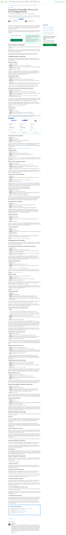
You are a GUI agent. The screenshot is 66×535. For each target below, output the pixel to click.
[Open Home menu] (17, 2)
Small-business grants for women (17, 272)
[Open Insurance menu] (22, 2)
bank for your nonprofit (20, 509)
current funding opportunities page (29, 113)
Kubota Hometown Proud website (20, 367)
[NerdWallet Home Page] (4, 2)
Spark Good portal (17, 69)
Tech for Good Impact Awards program (16, 341)
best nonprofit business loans (20, 512)
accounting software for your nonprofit (24, 508)
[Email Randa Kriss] (12, 533)
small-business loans (11, 26)
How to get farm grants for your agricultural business (21, 238)
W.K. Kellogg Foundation (14, 85)
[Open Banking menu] (14, 2)
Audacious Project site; (27, 298)
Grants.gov (10, 418)
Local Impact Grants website (18, 353)
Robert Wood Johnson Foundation (19, 144)
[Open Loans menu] (19, 2)
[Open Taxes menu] (39, 2)
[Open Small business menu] (35, 2)
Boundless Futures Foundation (19, 157)
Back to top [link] (11, 518)
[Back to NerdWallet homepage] (8, 5)
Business (11, 5)
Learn (19, 5)
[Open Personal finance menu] (26, 2)
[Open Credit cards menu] (10, 2)
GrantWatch (23, 450)
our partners (21, 17)
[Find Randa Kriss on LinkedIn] (14, 533)
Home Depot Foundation (14, 98)
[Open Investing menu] (31, 2)
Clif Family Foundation (13, 196)
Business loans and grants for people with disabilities (21, 148)
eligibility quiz (35, 171)
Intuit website (29, 253)
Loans (16, 5)
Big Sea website (17, 378)
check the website (20, 212)
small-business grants (17, 49)
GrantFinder (29, 450)
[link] (50, 27)
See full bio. (17, 531)
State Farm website (19, 396)
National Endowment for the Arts (15, 430)
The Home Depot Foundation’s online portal (26, 95)
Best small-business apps (16, 289)
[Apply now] (13, 133)
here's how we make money (27, 17)
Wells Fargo (24, 406)
